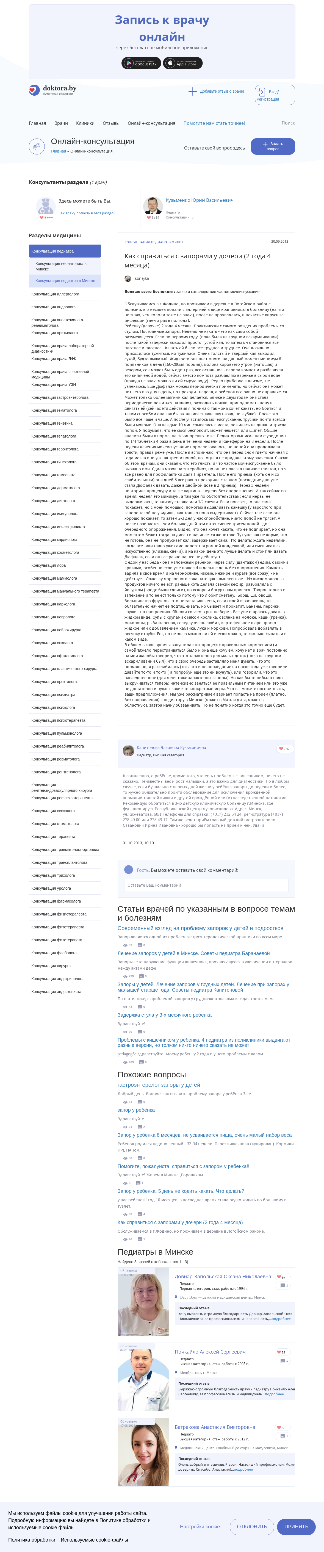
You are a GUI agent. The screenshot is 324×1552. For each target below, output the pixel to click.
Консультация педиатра (53, 251)
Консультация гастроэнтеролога (60, 397)
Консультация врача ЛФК (54, 358)
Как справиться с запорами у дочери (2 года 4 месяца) (180, 1222)
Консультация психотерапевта (58, 720)
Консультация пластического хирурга (65, 668)
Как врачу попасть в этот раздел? (87, 213)
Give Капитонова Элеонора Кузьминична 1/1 (281, 749)
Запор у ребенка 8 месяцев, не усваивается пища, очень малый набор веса (205, 1135)
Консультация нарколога (53, 604)
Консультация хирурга (51, 966)
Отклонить (252, 1526)
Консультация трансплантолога (60, 862)
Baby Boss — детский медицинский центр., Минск (222, 1297)
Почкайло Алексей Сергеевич (210, 1351)
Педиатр (144, 755)
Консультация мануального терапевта (65, 591)
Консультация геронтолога (55, 449)
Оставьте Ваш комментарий (206, 885)
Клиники (85, 123)
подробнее (281, 1319)
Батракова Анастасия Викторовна (215, 1427)
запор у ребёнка (136, 1110)
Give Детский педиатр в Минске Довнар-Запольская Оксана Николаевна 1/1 (279, 1277)
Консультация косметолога (55, 552)
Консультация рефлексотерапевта (62, 798)
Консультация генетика (52, 423)
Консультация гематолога (54, 410)
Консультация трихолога (53, 875)
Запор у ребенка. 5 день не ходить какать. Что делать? (181, 1191)
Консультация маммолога (54, 578)
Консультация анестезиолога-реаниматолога (58, 322)
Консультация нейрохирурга (57, 630)
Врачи (61, 123)
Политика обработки (31, 1540)
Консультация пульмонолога (57, 733)
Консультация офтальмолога (57, 656)
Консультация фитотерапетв (57, 940)
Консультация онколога (52, 643)
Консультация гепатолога (54, 436)
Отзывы (111, 123)
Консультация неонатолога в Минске (61, 266)
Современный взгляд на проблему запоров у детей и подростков (201, 928)
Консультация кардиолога (54, 539)
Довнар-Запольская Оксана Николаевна (223, 1276)
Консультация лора (49, 565)
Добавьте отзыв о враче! (216, 91)
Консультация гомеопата (54, 475)
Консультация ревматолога (56, 759)
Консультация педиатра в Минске (65, 280)
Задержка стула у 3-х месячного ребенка (165, 1015)
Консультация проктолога (54, 681)
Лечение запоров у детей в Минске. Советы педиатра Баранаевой (194, 953)
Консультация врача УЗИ (54, 384)
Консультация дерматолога (56, 488)
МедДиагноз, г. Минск (198, 1373)
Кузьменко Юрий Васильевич (200, 200)
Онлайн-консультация (151, 123)
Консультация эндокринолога (58, 978)
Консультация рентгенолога (56, 772)
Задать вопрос (273, 146)
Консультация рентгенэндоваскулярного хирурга (62, 787)
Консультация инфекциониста (58, 526)
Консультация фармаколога (56, 901)
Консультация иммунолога (55, 513)
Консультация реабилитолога (58, 746)
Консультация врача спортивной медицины (60, 373)
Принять (296, 1526)
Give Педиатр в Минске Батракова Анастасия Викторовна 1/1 (279, 1428)
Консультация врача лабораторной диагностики (63, 348)
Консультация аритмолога (55, 333)
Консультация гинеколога (54, 462)
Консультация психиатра (54, 694)
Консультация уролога (51, 888)
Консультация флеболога (54, 953)
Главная (37, 123)
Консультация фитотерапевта (58, 927)
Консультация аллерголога (55, 294)
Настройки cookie (200, 1526)
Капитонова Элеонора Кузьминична (171, 747)
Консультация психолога (53, 707)
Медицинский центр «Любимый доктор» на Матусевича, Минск (234, 1448)
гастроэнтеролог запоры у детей (159, 1085)
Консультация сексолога (53, 811)
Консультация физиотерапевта (59, 914)
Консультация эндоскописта (56, 991)
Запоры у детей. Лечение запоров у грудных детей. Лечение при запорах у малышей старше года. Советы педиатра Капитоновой (203, 987)
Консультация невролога (54, 617)
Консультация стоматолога (55, 823)
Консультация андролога (54, 307)
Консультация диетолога (53, 501)
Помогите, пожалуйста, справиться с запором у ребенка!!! (184, 1166)
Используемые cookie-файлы (94, 1540)
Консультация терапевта (53, 836)
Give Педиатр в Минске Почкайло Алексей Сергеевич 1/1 (279, 1353)
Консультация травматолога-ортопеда (65, 849)
